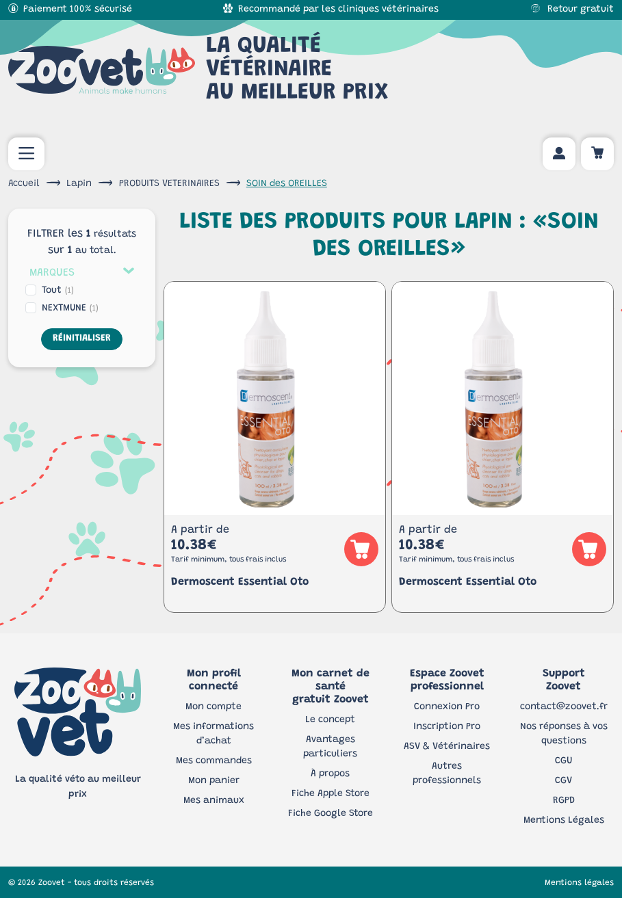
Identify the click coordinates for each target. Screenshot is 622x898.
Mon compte (213, 707)
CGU (563, 761)
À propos (330, 774)
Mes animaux (213, 801)
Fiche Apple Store (330, 794)
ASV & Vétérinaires (447, 747)
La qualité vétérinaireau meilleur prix (198, 70)
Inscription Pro (446, 727)
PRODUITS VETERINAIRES (169, 184)
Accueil (24, 184)
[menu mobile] (26, 153)
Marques (52, 272)
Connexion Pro (447, 707)
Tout (58, 290)
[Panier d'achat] (597, 153)
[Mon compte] (559, 153)
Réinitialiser (82, 338)
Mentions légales (579, 883)
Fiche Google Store (330, 814)
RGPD (564, 801)
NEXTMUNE (70, 308)
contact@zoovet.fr (564, 707)
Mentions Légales (563, 821)
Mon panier (213, 781)
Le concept (330, 720)
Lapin (79, 184)
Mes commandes (214, 761)
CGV (563, 781)
